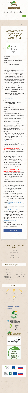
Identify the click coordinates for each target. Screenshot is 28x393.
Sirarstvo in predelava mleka (20, 269)
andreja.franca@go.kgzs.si (10, 140)
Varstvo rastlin (20, 272)
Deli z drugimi (12, 230)
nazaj (5, 235)
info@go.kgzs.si (14, 255)
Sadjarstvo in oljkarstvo (7, 269)
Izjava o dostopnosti (8, 383)
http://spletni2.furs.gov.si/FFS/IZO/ (15, 209)
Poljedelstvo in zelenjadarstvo (7, 277)
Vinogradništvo (7, 272)
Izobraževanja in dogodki (9, 24)
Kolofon (22, 383)
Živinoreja (7, 279)
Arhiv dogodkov (21, 24)
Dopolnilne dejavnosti (20, 274)
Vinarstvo (7, 274)
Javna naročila (20, 276)
